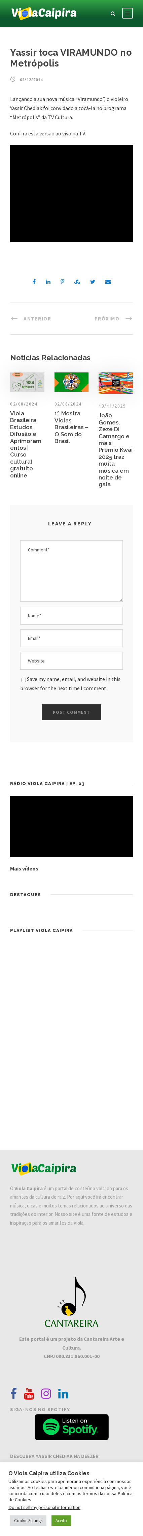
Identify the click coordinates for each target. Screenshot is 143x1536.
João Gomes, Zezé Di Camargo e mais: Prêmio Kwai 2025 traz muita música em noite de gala (116, 450)
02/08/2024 (68, 404)
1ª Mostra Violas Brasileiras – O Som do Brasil (71, 427)
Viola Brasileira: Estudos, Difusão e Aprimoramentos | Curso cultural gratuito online (25, 444)
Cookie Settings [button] (28, 1521)
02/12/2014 (31, 79)
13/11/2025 (112, 406)
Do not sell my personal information (44, 1507)
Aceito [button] (61, 1521)
